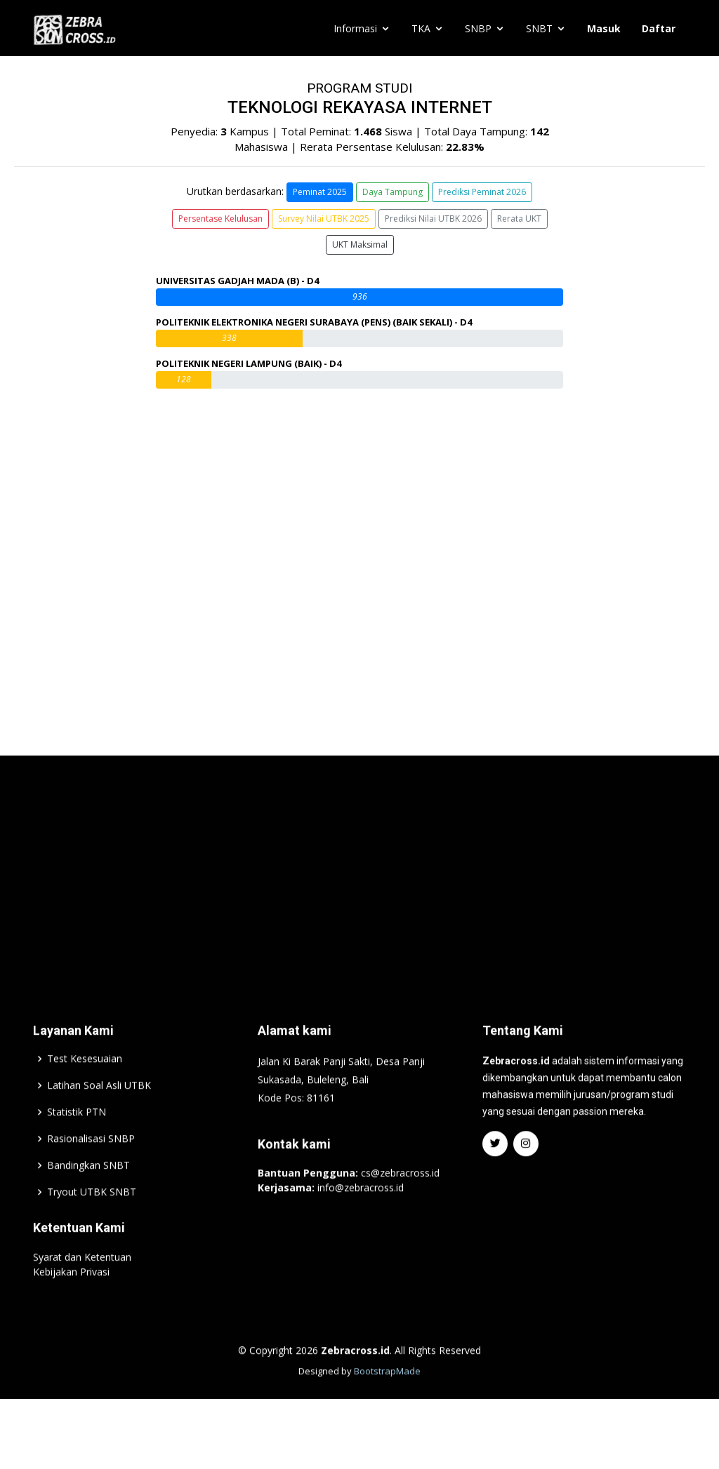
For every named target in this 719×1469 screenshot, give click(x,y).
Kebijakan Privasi (71, 1302)
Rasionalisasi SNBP (91, 1169)
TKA (420, 28)
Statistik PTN (76, 1143)
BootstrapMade (387, 1401)
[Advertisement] (359, 898)
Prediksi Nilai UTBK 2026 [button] (433, 218)
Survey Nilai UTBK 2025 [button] (323, 218)
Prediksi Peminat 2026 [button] (482, 192)
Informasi (355, 28)
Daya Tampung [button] (392, 192)
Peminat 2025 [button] (320, 192)
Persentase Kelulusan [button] (220, 218)
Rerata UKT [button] (519, 218)
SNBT (539, 28)
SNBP (478, 28)
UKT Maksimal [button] (360, 244)
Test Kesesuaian (84, 1089)
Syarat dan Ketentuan (82, 1287)
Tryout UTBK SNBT (91, 1223)
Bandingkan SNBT (88, 1196)
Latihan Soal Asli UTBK (99, 1116)
